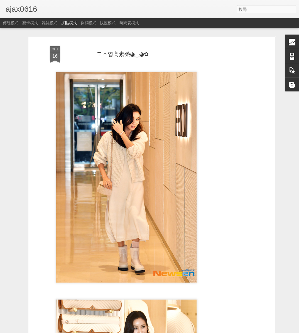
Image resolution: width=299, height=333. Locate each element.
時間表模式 (129, 23)
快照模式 (108, 23)
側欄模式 (88, 23)
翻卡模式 (30, 23)
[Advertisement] (225, 131)
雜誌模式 (49, 23)
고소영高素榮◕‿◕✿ (123, 54)
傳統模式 (10, 23)
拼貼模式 (69, 23)
